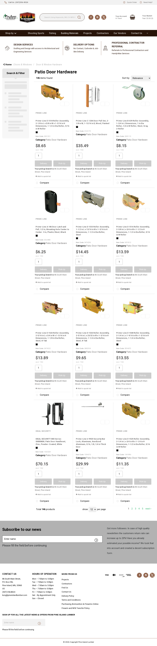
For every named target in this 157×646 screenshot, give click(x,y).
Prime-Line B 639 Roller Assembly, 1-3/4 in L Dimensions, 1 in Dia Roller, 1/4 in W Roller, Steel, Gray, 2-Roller (132, 125)
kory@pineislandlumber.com (14, 595)
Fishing (52, 33)
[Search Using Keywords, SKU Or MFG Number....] (62, 17)
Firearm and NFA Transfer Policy (76, 608)
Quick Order (132, 2)
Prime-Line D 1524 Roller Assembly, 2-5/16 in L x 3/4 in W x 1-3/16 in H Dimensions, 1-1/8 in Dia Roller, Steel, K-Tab (52, 337)
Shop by (9, 33)
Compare (42, 183)
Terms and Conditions (71, 600)
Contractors (103, 33)
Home (7, 64)
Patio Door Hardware (56, 140)
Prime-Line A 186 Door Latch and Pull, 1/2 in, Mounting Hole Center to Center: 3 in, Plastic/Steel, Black (52, 229)
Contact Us (136, 33)
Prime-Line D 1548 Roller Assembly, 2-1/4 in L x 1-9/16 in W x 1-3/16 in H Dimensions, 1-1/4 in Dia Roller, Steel (133, 337)
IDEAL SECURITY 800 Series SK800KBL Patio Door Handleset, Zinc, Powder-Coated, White (51, 441)
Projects (87, 33)
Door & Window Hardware (49, 64)
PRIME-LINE (41, 113)
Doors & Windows (23, 64)
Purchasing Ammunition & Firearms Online (80, 604)
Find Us (65, 588)
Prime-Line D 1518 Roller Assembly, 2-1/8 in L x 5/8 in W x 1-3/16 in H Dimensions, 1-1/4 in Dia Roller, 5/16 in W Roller (52, 125)
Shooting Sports (36, 33)
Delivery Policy (68, 596)
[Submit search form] (79, 17)
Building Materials (69, 33)
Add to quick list (43, 176)
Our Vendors (120, 33)
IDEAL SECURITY (43, 431)
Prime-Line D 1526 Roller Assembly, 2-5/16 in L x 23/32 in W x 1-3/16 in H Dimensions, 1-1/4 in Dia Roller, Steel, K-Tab (92, 337)
